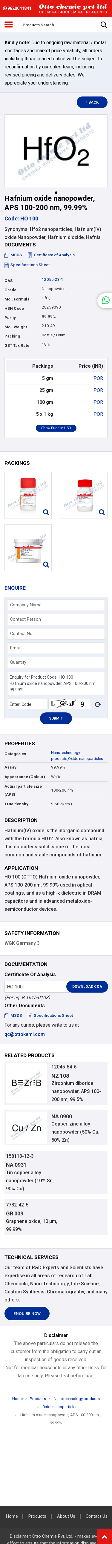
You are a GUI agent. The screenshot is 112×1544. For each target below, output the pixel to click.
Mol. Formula (17, 299)
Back (92, 102)
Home (17, 1398)
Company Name (26, 605)
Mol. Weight (15, 327)
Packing (12, 336)
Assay (10, 767)
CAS (8, 280)
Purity (10, 317)
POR (98, 378)
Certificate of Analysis (51, 255)
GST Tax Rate (16, 345)
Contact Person (25, 619)
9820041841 (17, 8)
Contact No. (21, 633)
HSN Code (14, 308)
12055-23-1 (52, 279)
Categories (15, 754)
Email (15, 648)
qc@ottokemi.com (24, 1034)
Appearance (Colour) (24, 777)
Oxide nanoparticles (85, 758)
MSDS (13, 255)
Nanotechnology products (76, 1398)
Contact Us (97, 1516)
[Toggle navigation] (8, 24)
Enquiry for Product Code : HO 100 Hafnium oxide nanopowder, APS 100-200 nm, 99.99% (56, 683)
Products (38, 1398)
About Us (66, 1516)
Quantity (18, 662)
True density (16, 804)
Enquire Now (27, 1313)
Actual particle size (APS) (23, 790)
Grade (10, 290)
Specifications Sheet (27, 265)
